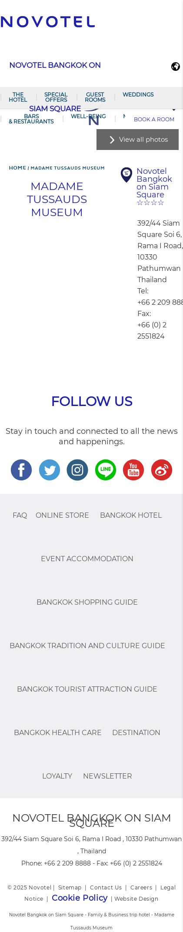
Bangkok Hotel (131, 515)
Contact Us (106, 887)
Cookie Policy (80, 898)
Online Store (62, 515)
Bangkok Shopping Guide (87, 602)
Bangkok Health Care (58, 733)
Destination (136, 733)
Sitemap (70, 887)
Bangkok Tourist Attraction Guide (87, 689)
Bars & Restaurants (31, 119)
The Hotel (18, 97)
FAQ (20, 515)
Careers (141, 887)
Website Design (136, 898)
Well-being (88, 116)
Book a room (154, 119)
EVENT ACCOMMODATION (87, 559)
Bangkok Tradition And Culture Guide (87, 646)
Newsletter (107, 776)
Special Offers (55, 97)
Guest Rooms (95, 97)
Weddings (138, 94)
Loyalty (57, 776)
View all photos (143, 139)
